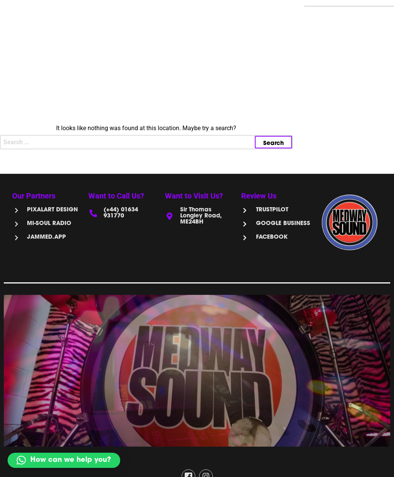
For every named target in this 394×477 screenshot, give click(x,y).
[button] (64, 460)
